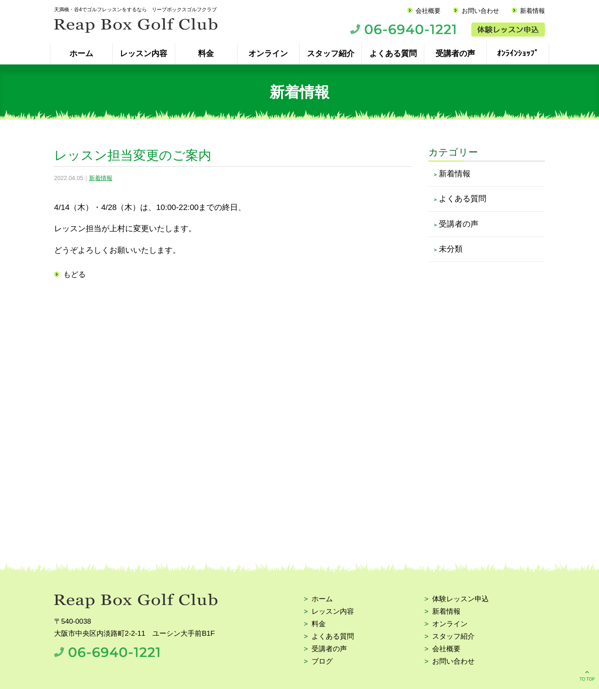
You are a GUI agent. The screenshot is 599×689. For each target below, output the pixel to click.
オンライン (268, 53)
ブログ (322, 662)
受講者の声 (455, 53)
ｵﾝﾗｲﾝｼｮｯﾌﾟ (518, 53)
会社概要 (428, 10)
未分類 (451, 248)
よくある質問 (393, 53)
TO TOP (587, 675)
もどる (74, 274)
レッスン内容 (143, 53)
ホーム (81, 53)
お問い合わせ (480, 10)
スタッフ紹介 (330, 53)
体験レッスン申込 (460, 599)
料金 (206, 53)
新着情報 (532, 10)
